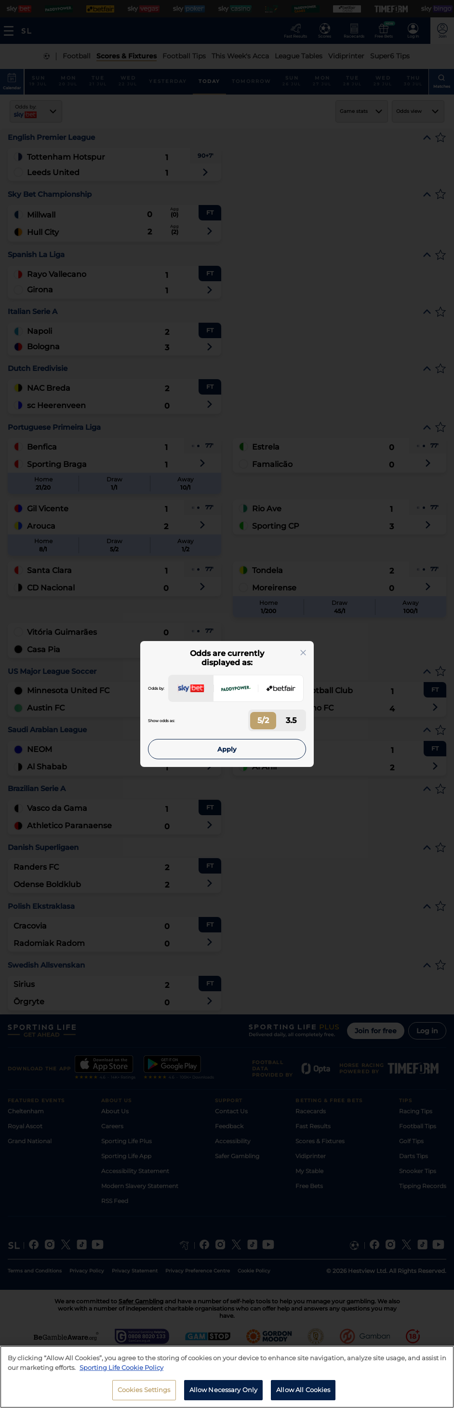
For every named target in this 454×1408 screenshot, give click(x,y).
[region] (227, 1377)
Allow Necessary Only (223, 1390)
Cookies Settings (144, 1390)
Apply (227, 749)
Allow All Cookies (303, 1390)
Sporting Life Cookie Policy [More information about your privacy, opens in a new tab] (121, 1367)
